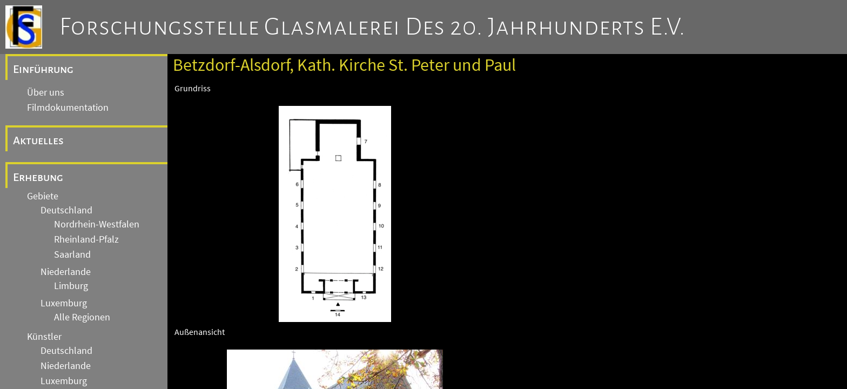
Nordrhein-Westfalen (96, 224)
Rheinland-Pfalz (86, 239)
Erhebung (38, 177)
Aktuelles (38, 140)
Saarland (72, 254)
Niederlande (66, 272)
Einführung (43, 69)
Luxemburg (64, 303)
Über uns (45, 92)
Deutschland (66, 210)
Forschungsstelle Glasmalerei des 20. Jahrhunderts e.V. (372, 27)
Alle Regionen (82, 317)
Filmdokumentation (68, 107)
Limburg (71, 286)
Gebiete (42, 196)
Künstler (44, 337)
